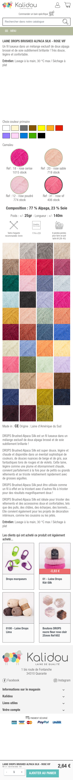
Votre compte (11, 710)
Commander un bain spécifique (37, 14)
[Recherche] (36, 22)
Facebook (10, 680)
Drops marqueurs (16, 579)
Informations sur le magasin (21, 689)
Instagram (62, 680)
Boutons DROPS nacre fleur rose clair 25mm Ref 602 (55, 632)
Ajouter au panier (42, 773)
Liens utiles (10, 703)
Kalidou (7, 696)
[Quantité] (14, 772)
